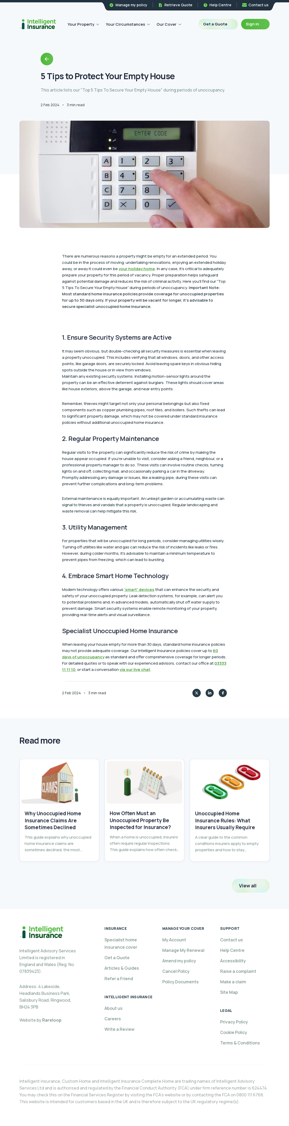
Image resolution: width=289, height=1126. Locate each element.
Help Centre (220, 4)
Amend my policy (179, 961)
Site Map (229, 992)
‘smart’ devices (139, 589)
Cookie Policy (233, 1032)
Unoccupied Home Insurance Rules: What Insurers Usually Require (225, 835)
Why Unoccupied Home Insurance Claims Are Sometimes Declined (53, 831)
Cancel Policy (176, 971)
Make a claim (233, 982)
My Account (174, 940)
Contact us (258, 4)
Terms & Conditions (240, 1043)
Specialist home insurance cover (120, 943)
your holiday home (137, 268)
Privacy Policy (234, 1022)
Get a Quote (215, 24)
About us (113, 1008)
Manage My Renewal (183, 950)
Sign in (252, 24)
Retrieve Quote (178, 4)
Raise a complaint (238, 971)
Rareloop (52, 1020)
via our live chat (135, 669)
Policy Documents (180, 982)
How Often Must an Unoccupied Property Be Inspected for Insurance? (140, 834)
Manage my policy (131, 4)
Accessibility (233, 961)
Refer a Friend (118, 978)
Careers (112, 1019)
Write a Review (119, 1029)
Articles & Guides (121, 968)
